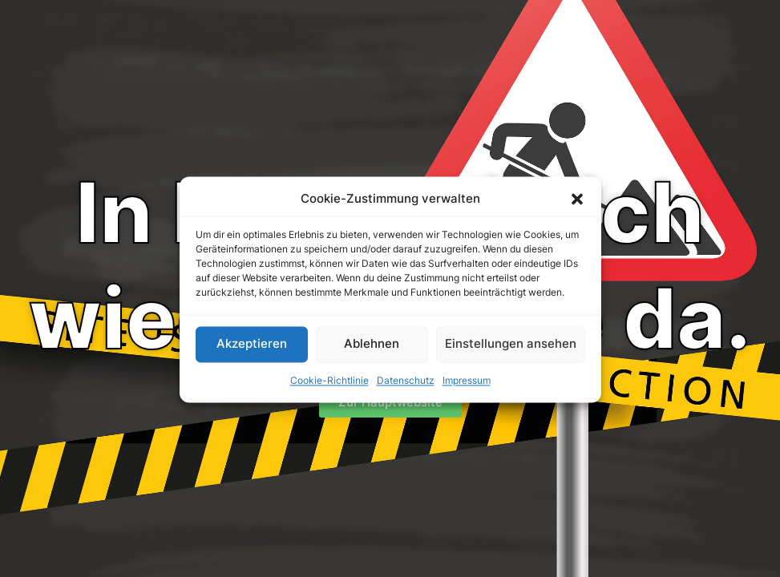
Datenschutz (405, 386)
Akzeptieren (251, 349)
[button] (577, 204)
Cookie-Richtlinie (329, 386)
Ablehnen (371, 349)
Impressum (467, 386)
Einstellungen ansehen (510, 349)
